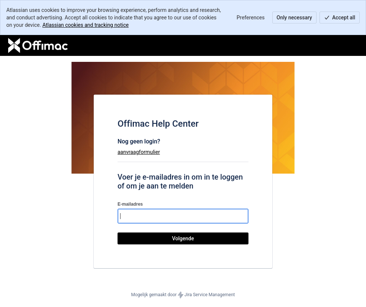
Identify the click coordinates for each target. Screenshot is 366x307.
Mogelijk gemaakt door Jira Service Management (183, 295)
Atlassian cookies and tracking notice (85, 25)
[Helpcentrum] (38, 45)
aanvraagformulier (139, 152)
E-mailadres (130, 204)
